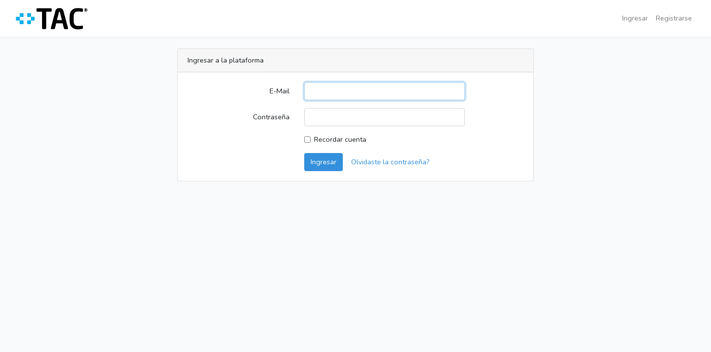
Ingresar (635, 18)
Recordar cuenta (340, 139)
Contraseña (271, 117)
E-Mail (280, 91)
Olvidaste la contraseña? (390, 162)
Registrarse (674, 18)
